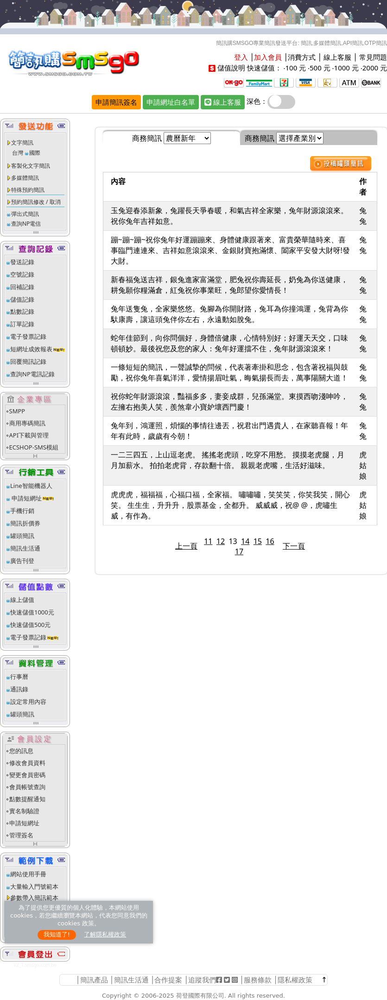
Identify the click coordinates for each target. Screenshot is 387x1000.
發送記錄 (22, 262)
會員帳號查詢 (27, 787)
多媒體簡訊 (25, 178)
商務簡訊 (147, 138)
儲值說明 (231, 67)
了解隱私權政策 (105, 934)
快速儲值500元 (30, 624)
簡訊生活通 (25, 548)
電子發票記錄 (28, 336)
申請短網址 (26, 498)
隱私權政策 (295, 979)
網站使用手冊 (28, 874)
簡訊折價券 (25, 523)
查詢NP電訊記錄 (32, 374)
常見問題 (373, 57)
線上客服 (337, 57)
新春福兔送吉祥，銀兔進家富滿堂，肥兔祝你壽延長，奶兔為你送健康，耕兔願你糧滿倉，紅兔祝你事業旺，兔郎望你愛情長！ (229, 284)
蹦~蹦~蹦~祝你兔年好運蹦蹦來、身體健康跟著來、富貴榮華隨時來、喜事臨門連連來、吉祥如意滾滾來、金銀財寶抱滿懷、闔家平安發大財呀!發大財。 (230, 250)
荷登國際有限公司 (200, 995)
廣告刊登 (22, 561)
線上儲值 (22, 599)
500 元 (320, 67)
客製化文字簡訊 (30, 166)
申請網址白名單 (170, 102)
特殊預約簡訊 (27, 190)
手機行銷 (22, 510)
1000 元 (346, 67)
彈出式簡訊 (25, 214)
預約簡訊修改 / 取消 (36, 202)
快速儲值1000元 (32, 612)
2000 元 (374, 67)
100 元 (295, 67)
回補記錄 (22, 287)
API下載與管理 (29, 435)
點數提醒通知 (27, 799)
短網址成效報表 (37, 349)
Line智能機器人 (31, 485)
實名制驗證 (24, 811)
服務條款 (258, 979)
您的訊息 (21, 751)
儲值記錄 (22, 299)
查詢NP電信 (26, 224)
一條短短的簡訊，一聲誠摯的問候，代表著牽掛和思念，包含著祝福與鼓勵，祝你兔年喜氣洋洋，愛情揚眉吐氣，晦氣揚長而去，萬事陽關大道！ (229, 372)
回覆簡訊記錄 (28, 361)
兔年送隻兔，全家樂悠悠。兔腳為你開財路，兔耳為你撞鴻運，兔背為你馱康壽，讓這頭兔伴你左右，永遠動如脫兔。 (229, 314)
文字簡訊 (22, 142)
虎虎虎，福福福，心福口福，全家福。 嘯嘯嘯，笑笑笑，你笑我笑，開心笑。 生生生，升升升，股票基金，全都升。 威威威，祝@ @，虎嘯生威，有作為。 (230, 505)
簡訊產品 (94, 979)
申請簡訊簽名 (116, 102)
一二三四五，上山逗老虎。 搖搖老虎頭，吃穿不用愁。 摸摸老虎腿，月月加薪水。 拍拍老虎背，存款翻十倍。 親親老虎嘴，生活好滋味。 (227, 459)
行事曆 (19, 676)
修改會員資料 (27, 763)
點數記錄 (22, 311)
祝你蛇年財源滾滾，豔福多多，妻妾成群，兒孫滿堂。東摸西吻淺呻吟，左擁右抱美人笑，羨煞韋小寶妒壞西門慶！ (229, 401)
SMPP (17, 411)
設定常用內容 (28, 701)
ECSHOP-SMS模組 (33, 447)
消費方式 (302, 57)
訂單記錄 (22, 324)
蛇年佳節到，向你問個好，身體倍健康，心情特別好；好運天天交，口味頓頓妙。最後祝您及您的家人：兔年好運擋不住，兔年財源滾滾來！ (229, 343)
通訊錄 (19, 689)
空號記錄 (22, 274)
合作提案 (168, 979)
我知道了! (57, 934)
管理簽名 (21, 835)
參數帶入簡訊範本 (34, 897)
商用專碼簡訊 (27, 423)
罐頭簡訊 (22, 536)
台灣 (17, 153)
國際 (34, 153)
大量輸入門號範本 (34, 886)
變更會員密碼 (27, 775)
